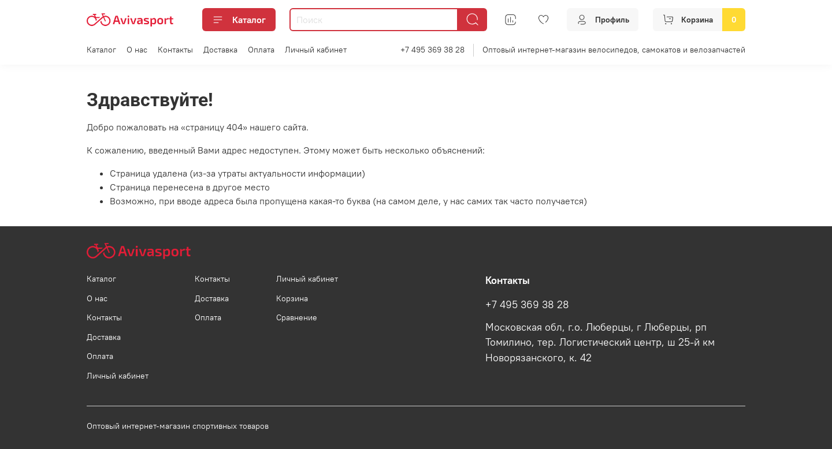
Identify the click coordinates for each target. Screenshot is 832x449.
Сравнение (296, 317)
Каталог (239, 19)
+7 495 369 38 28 (432, 49)
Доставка (220, 49)
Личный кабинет (316, 49)
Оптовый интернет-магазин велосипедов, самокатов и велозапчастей (613, 49)
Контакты (175, 49)
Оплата (261, 49)
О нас (137, 49)
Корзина (292, 298)
